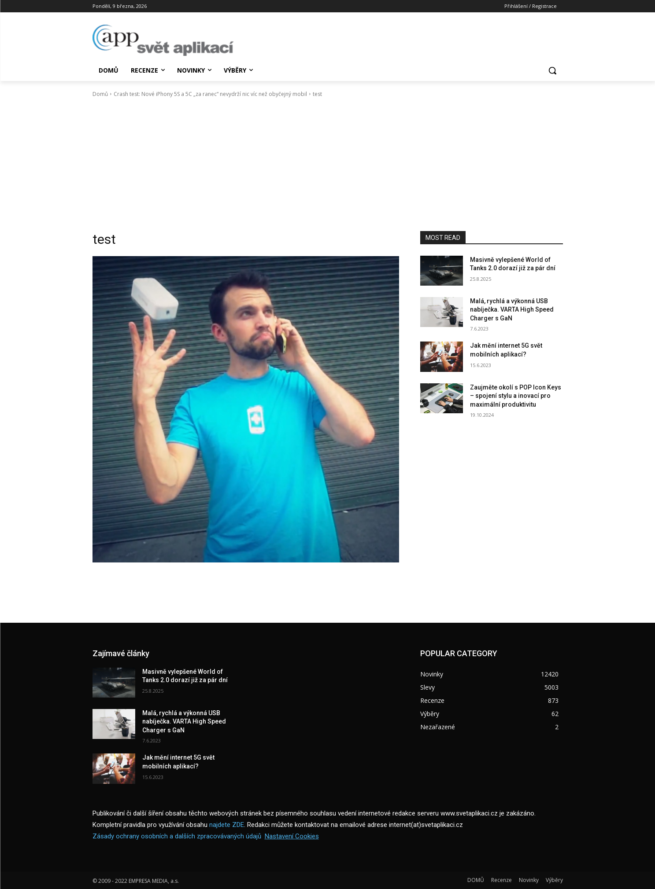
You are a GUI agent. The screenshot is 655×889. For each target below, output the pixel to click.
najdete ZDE (226, 825)
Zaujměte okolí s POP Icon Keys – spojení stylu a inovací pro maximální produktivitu (515, 396)
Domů (100, 94)
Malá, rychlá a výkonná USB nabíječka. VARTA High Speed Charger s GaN (512, 310)
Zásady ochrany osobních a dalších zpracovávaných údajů (177, 836)
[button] (552, 70)
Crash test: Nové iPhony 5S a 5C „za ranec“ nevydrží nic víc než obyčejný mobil (210, 94)
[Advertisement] (328, 164)
